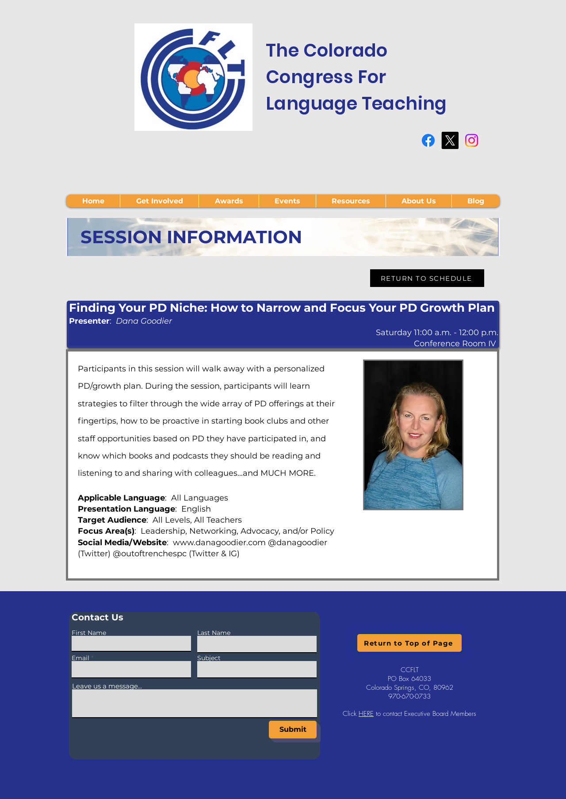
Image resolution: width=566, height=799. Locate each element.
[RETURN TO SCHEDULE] (427, 278)
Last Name (213, 633)
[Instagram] (471, 140)
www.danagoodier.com (219, 542)
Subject (209, 658)
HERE (366, 713)
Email (80, 658)
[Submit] (293, 729)
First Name (89, 633)
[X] (450, 140)
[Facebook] (428, 140)
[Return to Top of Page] (409, 643)
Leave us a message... (107, 686)
